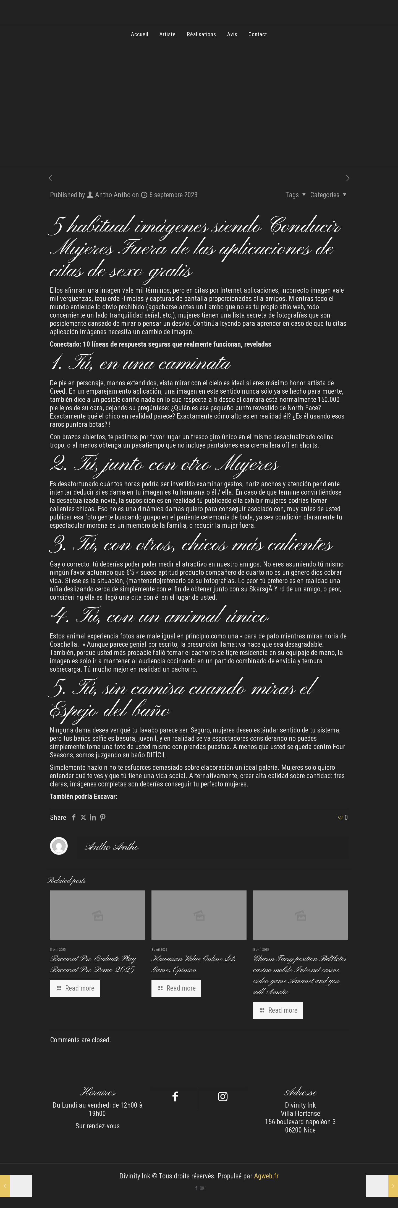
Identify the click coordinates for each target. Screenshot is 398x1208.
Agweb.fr (266, 1176)
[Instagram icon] (202, 1188)
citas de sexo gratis (120, 271)
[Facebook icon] (196, 1188)
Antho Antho (112, 195)
